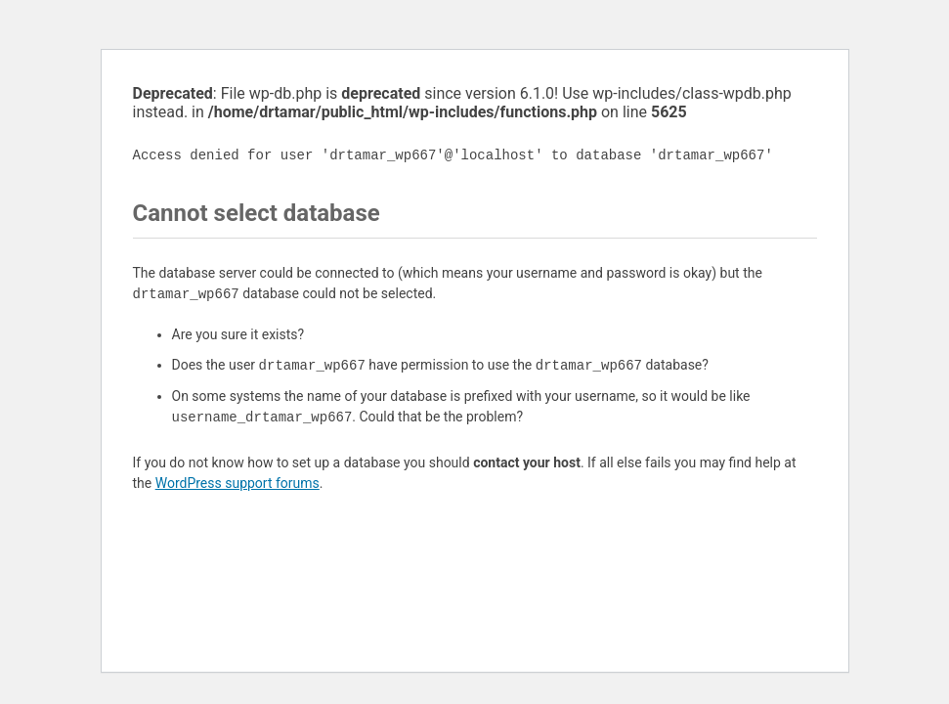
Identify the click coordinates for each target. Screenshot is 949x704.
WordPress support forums (237, 483)
